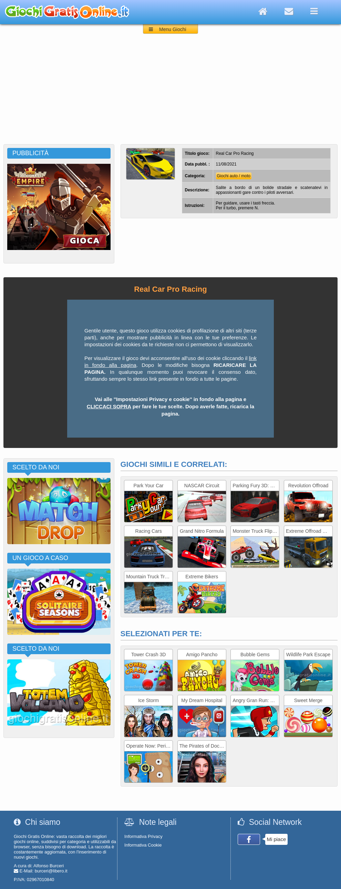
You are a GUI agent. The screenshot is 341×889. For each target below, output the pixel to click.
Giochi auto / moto (233, 175)
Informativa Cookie (143, 845)
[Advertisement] (170, 92)
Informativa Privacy (143, 836)
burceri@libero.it (51, 870)
